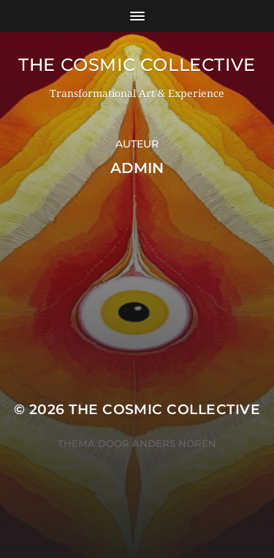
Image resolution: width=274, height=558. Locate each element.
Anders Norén (174, 443)
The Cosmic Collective (137, 64)
